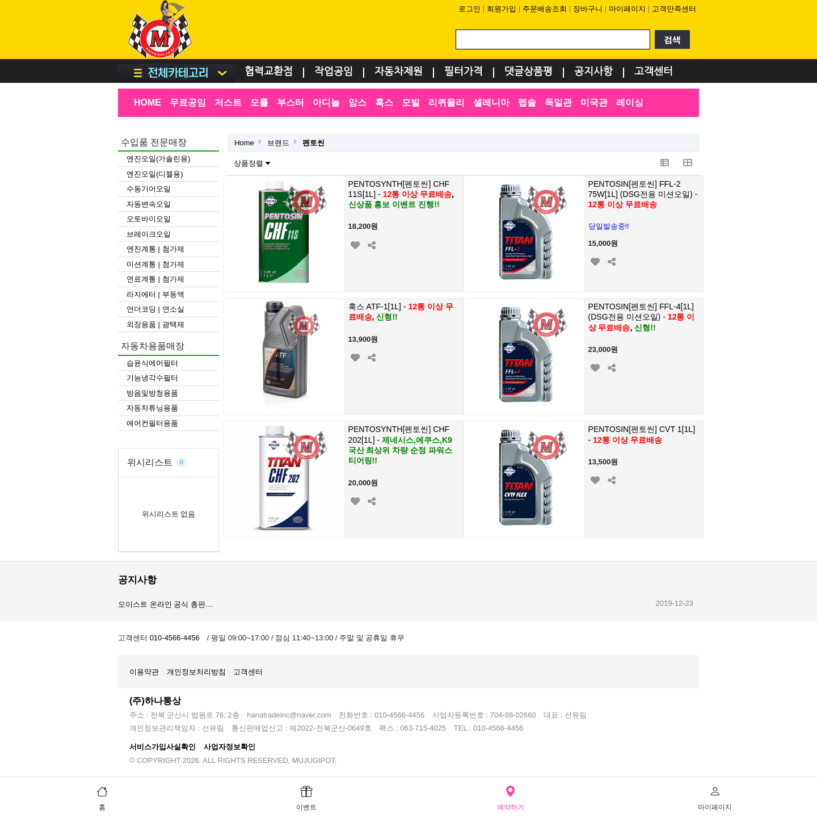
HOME (147, 102)
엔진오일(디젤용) (155, 174)
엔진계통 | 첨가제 (155, 249)
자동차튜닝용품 (152, 408)
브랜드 (278, 143)
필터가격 (463, 72)
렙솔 (527, 102)
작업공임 (333, 72)
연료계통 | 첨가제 (155, 279)
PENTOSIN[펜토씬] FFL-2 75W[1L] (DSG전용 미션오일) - (643, 194)
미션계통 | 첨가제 (155, 264)
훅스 (384, 102)
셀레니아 (491, 102)
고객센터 (653, 72)
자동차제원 (398, 72)
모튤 (259, 102)
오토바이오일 (149, 219)
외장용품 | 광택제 (155, 324)
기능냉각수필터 (152, 378)
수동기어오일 (149, 188)
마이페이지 (627, 9)
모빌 (411, 102)
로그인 (469, 9)
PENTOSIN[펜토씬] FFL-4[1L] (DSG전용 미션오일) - (641, 317)
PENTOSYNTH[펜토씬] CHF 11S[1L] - (401, 194)
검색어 (118, 0)
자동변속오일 (149, 204)
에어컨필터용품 (152, 423)
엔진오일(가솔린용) (159, 158)
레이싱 (629, 102)
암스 (357, 102)
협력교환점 (269, 72)
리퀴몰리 (446, 102)
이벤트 (306, 797)
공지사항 (593, 72)
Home (244, 143)
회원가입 (501, 9)
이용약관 (144, 672)
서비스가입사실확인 (162, 746)
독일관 (558, 102)
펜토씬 (313, 143)
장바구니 (588, 9)
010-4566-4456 (175, 638)
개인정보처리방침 (196, 672)
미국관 (594, 102)
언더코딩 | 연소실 (155, 309)
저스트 (228, 102)
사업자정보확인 (229, 746)
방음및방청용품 (152, 393)
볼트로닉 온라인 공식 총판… (165, 602)
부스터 (290, 102)
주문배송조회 (545, 9)
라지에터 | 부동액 (155, 294)
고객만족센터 (674, 9)
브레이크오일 (149, 234)
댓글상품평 (528, 72)
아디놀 (326, 102)
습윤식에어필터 (152, 363)
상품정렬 (252, 163)
